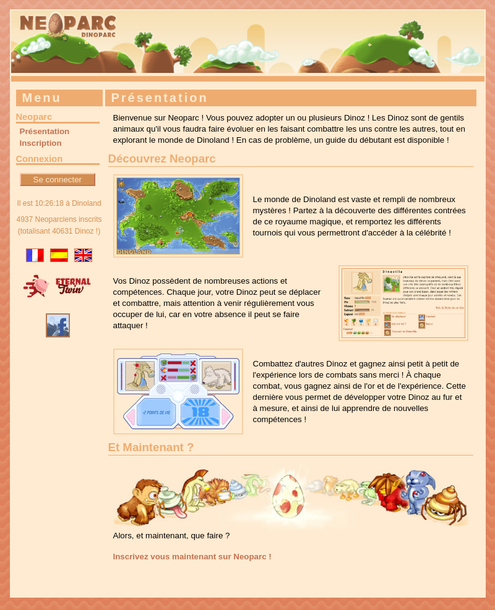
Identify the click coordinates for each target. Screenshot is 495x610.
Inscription (41, 143)
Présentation (45, 131)
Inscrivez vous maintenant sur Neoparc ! (192, 556)
